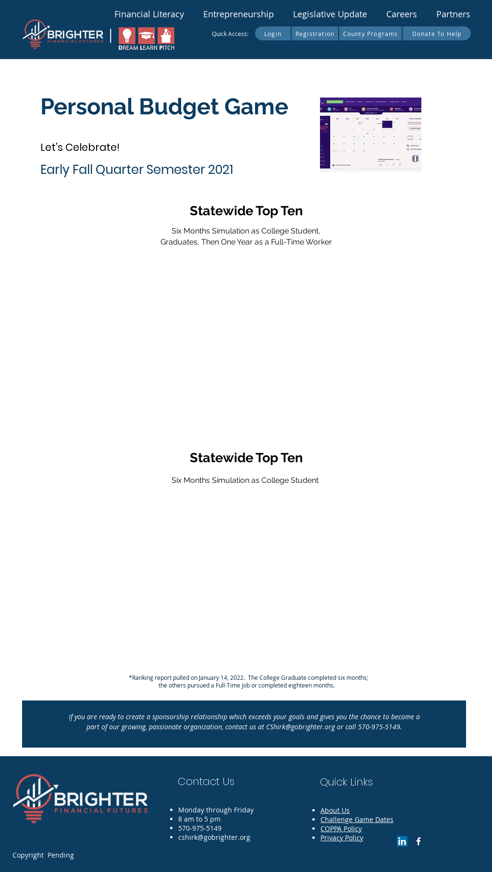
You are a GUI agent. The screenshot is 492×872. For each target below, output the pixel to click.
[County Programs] (371, 33)
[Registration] (315, 33)
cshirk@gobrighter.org (214, 837)
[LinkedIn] (402, 841)
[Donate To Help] (437, 33)
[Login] (273, 33)
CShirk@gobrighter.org (300, 726)
